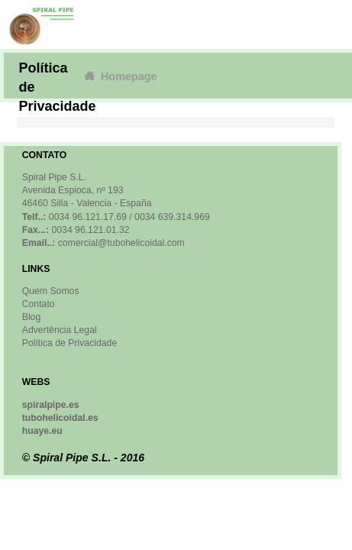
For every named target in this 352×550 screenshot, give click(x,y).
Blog (31, 317)
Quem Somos (50, 291)
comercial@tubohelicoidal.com (121, 243)
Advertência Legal (59, 330)
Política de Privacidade (69, 343)
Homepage (119, 76)
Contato (38, 304)
